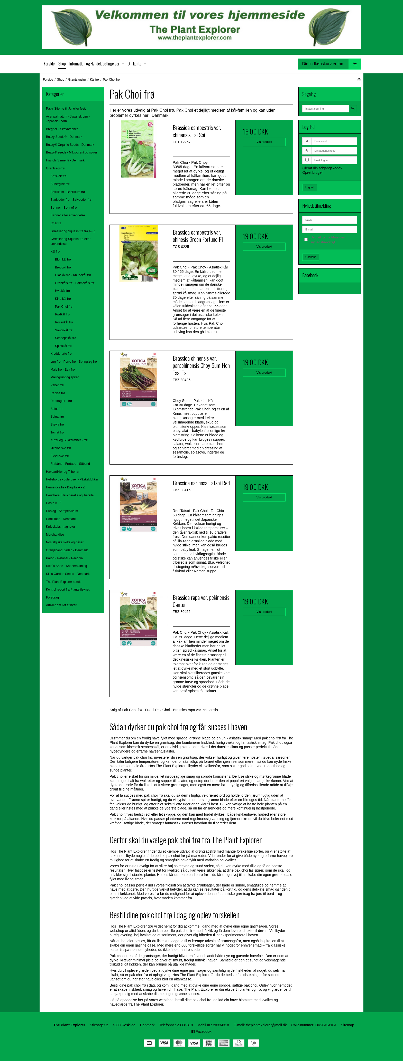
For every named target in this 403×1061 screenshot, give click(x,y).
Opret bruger (312, 172)
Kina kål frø (63, 299)
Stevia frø (57, 424)
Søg (352, 108)
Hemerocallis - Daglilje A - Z (65, 487)
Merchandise (55, 534)
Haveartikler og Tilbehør (62, 472)
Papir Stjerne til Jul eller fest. (66, 108)
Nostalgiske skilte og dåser (65, 542)
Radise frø (58, 393)
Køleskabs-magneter (60, 526)
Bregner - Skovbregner (62, 129)
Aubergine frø (60, 184)
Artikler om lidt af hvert (61, 605)
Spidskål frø (63, 346)
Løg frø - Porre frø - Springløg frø (74, 361)
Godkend (310, 256)
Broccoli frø (63, 267)
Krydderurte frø (61, 353)
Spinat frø (57, 416)
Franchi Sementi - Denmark (65, 160)
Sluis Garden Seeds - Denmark (68, 574)
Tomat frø (57, 432)
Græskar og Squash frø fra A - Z (73, 231)
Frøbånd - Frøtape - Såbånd (70, 464)
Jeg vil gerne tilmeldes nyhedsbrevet (333, 239)
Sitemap (347, 1025)
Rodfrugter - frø (61, 401)
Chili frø (56, 223)
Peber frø (57, 385)
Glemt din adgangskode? (322, 168)
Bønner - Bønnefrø (64, 207)
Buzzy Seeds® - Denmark (64, 137)
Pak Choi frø (63, 306)
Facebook (201, 1031)
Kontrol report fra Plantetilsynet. (68, 589)
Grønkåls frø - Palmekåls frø (75, 283)
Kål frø (55, 251)
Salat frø (56, 409)
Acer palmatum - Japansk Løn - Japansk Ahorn (68, 119)
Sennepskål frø (65, 338)
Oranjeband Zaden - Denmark (67, 550)
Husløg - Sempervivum (62, 511)
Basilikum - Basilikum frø (68, 192)
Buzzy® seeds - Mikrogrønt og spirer (71, 152)
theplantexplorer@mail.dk (266, 1025)
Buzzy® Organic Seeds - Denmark (70, 145)
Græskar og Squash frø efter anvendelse (71, 241)
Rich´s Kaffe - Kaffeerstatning (66, 566)
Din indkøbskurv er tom (331, 64)
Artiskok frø (59, 176)
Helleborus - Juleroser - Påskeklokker (72, 479)
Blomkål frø (63, 259)
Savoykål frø (63, 330)
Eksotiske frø (60, 456)
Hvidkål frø (62, 291)
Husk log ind (321, 160)
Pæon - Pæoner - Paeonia (64, 558)
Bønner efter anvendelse (68, 215)
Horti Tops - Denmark (61, 519)
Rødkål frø (62, 314)
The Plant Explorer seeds (63, 582)
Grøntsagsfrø (55, 168)
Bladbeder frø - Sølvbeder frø (71, 199)
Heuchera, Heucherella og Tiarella (70, 495)
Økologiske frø (61, 448)
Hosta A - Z (54, 503)
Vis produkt (264, 142)
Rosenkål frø (64, 322)
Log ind (309, 187)
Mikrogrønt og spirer (65, 377)
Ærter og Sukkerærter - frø (69, 440)
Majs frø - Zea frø (63, 369)
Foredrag (52, 597)
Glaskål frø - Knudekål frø (73, 275)
